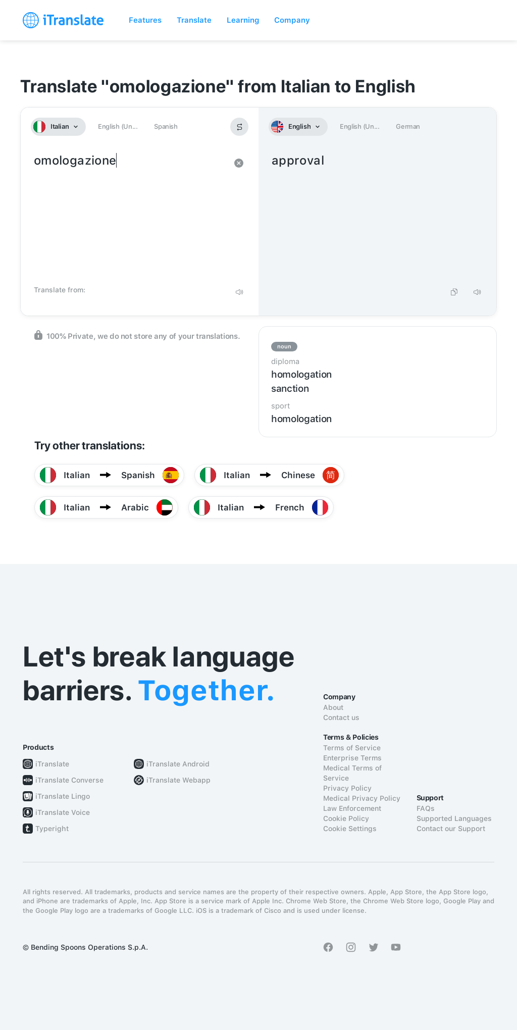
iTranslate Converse (69, 780)
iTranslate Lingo (62, 796)
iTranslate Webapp (178, 780)
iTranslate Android (178, 764)
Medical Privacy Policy (361, 798)
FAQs (426, 808)
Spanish (165, 126)
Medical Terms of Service (352, 773)
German (408, 126)
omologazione (129, 216)
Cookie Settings (350, 829)
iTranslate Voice (62, 812)
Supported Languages (454, 818)
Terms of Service (352, 748)
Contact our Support (451, 829)
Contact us (341, 717)
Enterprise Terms (352, 758)
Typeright (52, 829)
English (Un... (117, 126)
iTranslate (52, 764)
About (333, 707)
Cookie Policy (346, 818)
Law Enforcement (352, 808)
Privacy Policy (347, 788)
